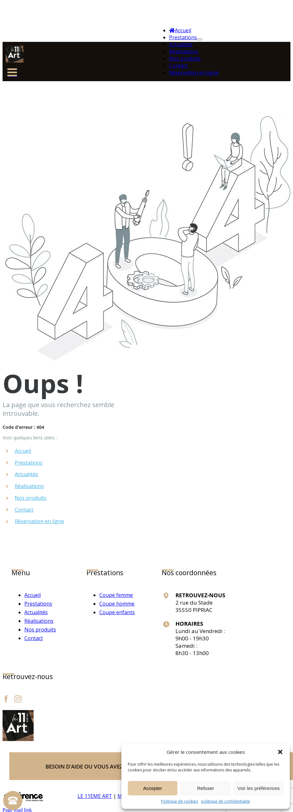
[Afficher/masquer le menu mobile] (13, 74)
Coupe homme (116, 603)
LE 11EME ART (94, 796)
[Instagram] (17, 698)
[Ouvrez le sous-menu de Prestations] (199, 39)
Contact (24, 509)
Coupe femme (116, 595)
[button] (280, 752)
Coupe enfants (117, 612)
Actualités (26, 474)
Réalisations (29, 486)
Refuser (205, 788)
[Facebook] (6, 698)
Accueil (23, 450)
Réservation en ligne (39, 521)
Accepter (152, 788)
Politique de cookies (179, 801)
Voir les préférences (258, 788)
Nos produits (30, 497)
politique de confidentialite (225, 801)
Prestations (29, 462)
